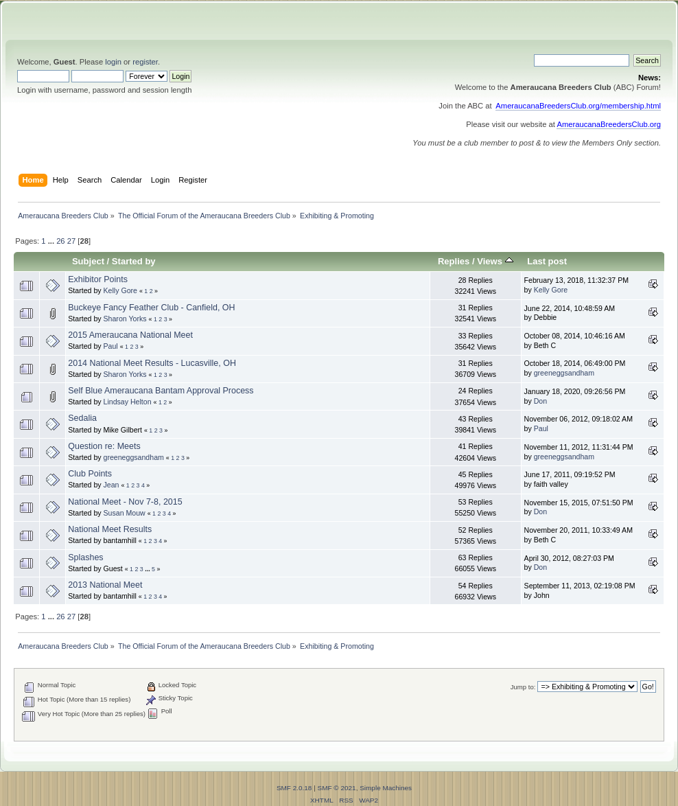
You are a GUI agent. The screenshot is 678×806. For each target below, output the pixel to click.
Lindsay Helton (128, 402)
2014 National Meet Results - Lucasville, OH (152, 363)
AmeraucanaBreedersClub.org (609, 124)
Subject (88, 261)
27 (71, 241)
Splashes (85, 557)
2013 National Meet (105, 585)
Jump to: (523, 687)
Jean (111, 485)
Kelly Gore (120, 290)
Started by (134, 261)
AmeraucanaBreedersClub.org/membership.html (578, 106)
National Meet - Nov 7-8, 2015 (125, 502)
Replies (453, 261)
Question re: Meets (104, 446)
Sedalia (82, 418)
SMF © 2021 (337, 788)
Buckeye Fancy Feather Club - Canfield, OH (151, 307)
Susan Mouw (124, 513)
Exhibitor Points (98, 279)
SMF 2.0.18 (294, 788)
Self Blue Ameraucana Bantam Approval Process (160, 390)
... (52, 241)
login (113, 62)
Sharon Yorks (125, 318)
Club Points (90, 474)
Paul (111, 346)
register (145, 62)
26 (60, 241)
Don (540, 401)
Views (495, 261)
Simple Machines (386, 788)
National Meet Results (110, 529)
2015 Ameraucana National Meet (130, 335)
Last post (547, 261)
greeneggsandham (564, 373)
